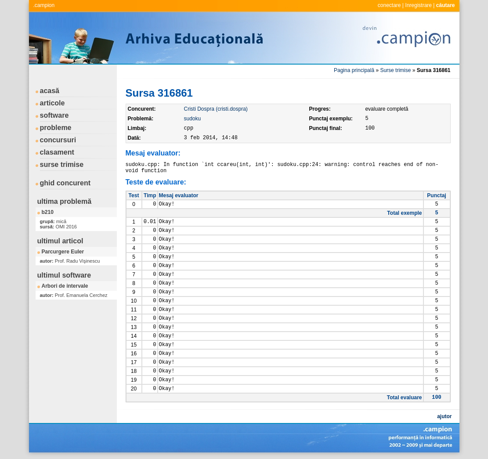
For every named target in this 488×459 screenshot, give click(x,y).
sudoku (192, 119)
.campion (44, 5)
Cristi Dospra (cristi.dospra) (216, 109)
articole (52, 103)
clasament (57, 152)
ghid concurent (65, 183)
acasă (50, 90)
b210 (48, 212)
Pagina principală (354, 70)
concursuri (58, 140)
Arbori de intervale (65, 286)
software (54, 115)
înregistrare (418, 5)
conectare (389, 5)
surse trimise (62, 164)
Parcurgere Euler (63, 252)
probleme (56, 127)
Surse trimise (395, 70)
